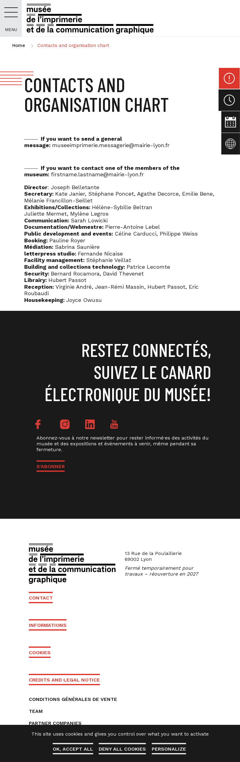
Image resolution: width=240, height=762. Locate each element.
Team (36, 711)
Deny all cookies (122, 749)
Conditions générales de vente (73, 699)
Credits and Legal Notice (64, 680)
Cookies (40, 652)
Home (18, 45)
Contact (41, 598)
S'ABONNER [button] (50, 466)
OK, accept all (72, 749)
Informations (48, 625)
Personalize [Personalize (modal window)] (169, 749)
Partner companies (55, 723)
